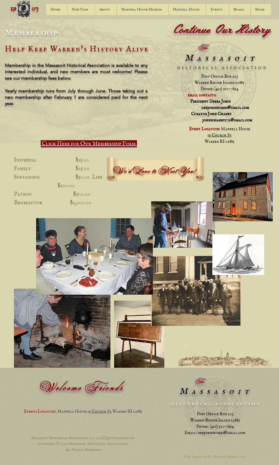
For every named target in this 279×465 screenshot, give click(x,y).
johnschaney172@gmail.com (227, 120)
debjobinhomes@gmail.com (225, 107)
